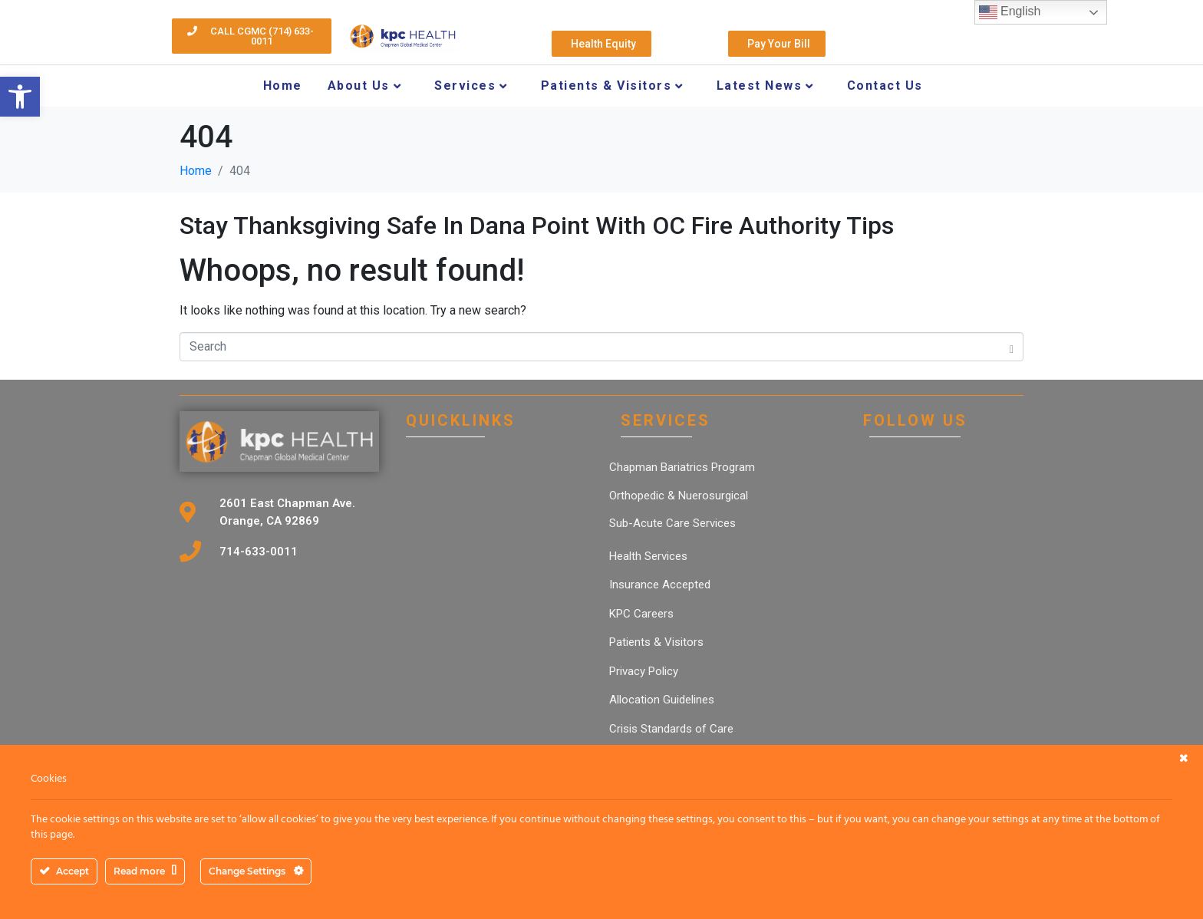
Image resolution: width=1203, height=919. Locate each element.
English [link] (1010, 12)
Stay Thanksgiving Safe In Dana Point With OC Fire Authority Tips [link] (537, 225)
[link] (20, 97)
